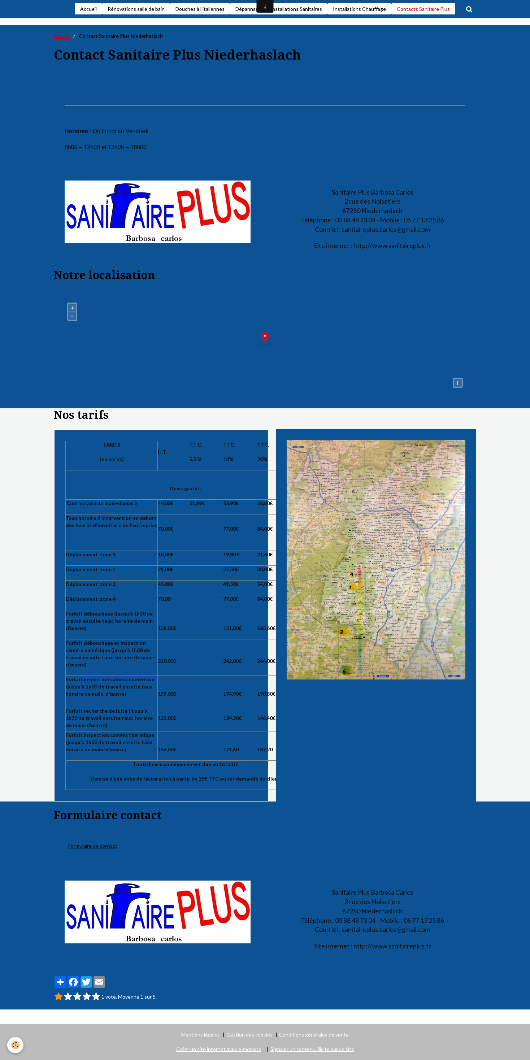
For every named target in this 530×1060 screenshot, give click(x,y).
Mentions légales (200, 1034)
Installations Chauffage (359, 9)
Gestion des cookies (249, 1034)
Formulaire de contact (92, 846)
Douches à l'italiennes (200, 9)
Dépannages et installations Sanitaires (278, 9)
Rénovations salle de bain (136, 9)
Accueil (88, 9)
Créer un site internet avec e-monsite (218, 1049)
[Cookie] (15, 1045)
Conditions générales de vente (314, 1034)
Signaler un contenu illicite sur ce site (312, 1049)
